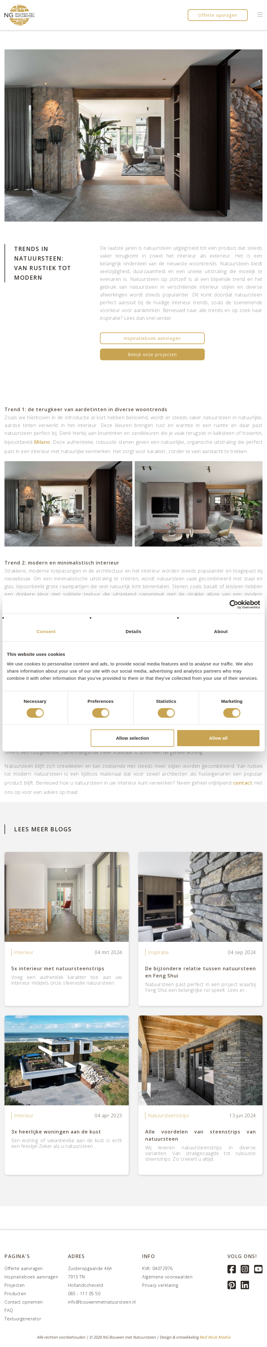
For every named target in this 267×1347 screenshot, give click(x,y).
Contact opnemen (23, 1302)
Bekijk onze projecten (152, 354)
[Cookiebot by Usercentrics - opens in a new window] (234, 604)
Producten (15, 1293)
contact (243, 783)
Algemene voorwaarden (167, 1277)
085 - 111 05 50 (84, 1293)
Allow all (218, 737)
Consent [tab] (46, 631)
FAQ (8, 1310)
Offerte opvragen (217, 15)
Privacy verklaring (160, 1285)
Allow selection (132, 737)
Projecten (14, 1285)
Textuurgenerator (22, 1319)
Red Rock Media (215, 1337)
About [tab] (221, 631)
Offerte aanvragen (23, 1268)
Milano (42, 442)
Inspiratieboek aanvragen (152, 338)
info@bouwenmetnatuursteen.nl (102, 1302)
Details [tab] (134, 631)
